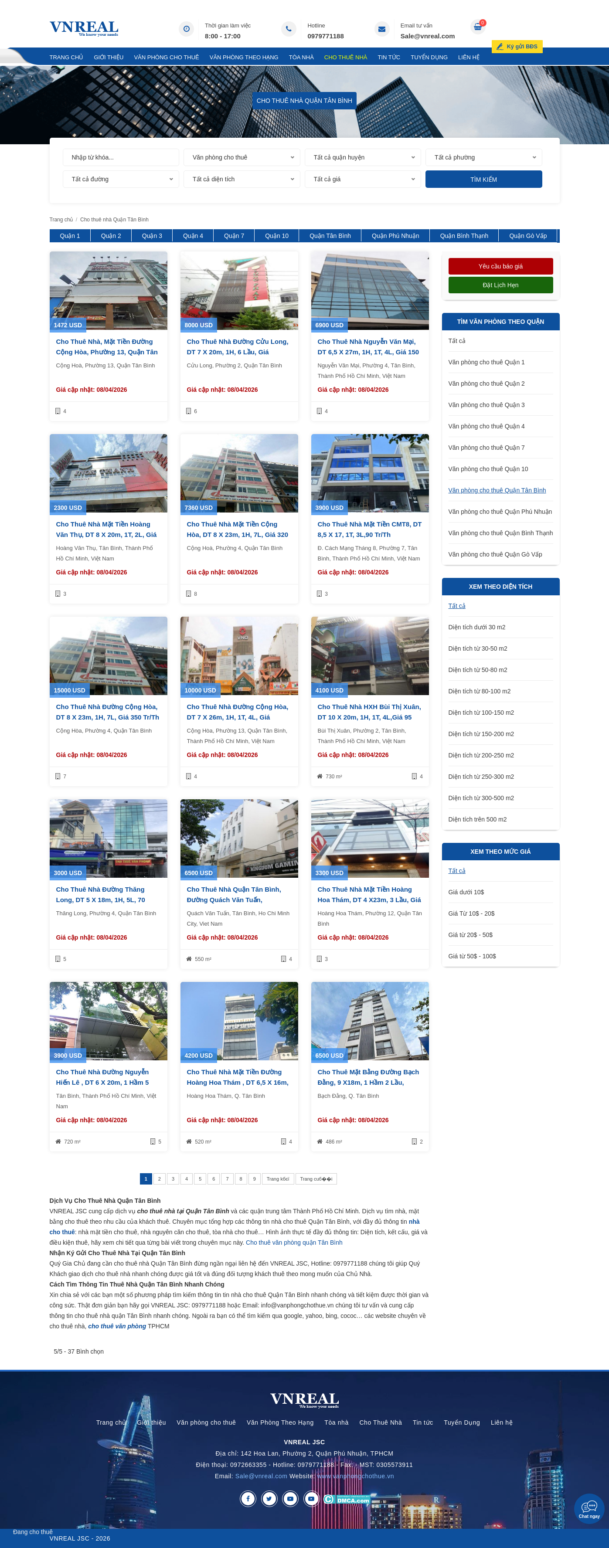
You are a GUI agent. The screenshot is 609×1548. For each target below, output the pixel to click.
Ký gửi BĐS (536, 27)
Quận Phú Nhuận (395, 235)
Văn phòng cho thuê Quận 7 (487, 447)
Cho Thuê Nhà (345, 57)
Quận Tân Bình (330, 235)
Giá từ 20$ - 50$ (471, 934)
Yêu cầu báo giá (501, 266)
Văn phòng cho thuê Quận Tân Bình (497, 490)
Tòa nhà (301, 57)
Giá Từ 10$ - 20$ (472, 913)
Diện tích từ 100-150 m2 (481, 712)
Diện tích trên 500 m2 (478, 819)
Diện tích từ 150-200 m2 (481, 733)
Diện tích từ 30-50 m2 (478, 648)
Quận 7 (234, 235)
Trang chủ (67, 57)
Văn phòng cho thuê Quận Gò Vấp (495, 554)
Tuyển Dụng (429, 57)
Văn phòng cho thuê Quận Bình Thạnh (501, 533)
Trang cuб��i (316, 1178)
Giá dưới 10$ (466, 892)
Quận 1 (70, 235)
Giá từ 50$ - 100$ (472, 956)
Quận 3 (152, 235)
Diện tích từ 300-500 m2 (481, 797)
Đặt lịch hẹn (500, 285)
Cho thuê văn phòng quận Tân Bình (294, 1242)
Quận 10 (277, 235)
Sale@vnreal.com (428, 36)
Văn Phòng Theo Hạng (244, 57)
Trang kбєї (278, 1178)
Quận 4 (193, 235)
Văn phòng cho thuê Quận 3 (487, 404)
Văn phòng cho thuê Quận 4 (487, 426)
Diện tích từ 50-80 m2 (478, 669)
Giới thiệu (108, 57)
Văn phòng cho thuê (166, 57)
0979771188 (325, 36)
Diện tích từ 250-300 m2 (481, 776)
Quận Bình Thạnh (464, 235)
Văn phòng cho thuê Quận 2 (487, 383)
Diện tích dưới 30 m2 (477, 627)
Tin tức (389, 57)
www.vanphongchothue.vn (356, 1476)
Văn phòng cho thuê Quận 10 (488, 468)
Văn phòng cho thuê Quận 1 (487, 362)
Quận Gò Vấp (528, 235)
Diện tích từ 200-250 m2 (481, 755)
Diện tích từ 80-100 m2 (480, 691)
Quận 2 (111, 235)
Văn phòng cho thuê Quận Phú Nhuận (500, 511)
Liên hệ (469, 57)
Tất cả (457, 340)
